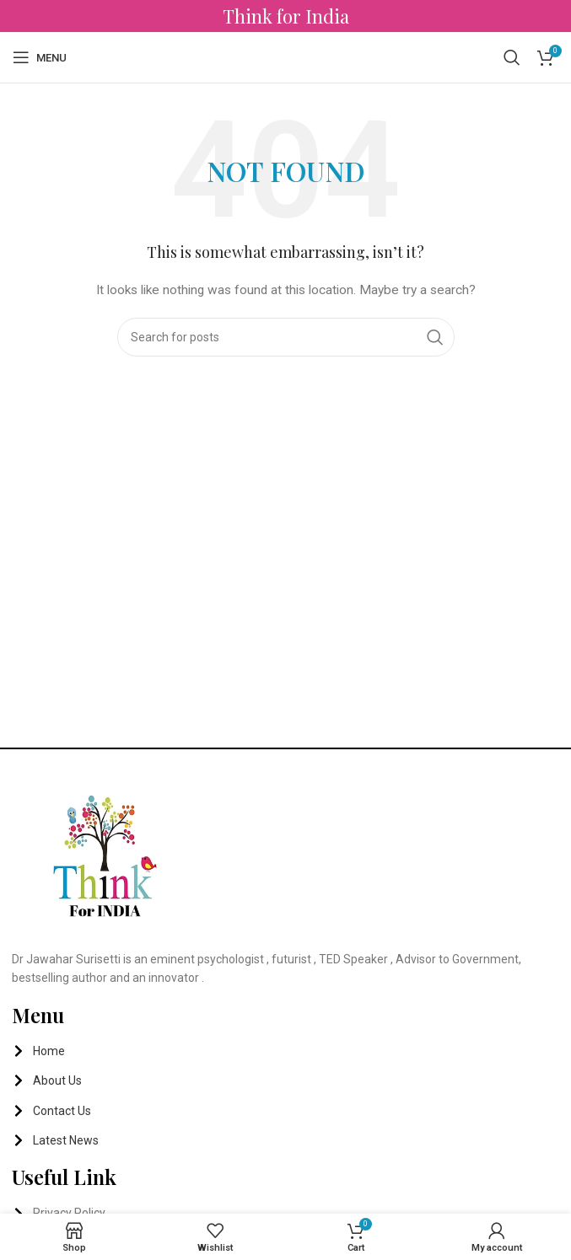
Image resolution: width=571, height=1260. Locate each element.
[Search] (512, 57)
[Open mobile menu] (39, 57)
